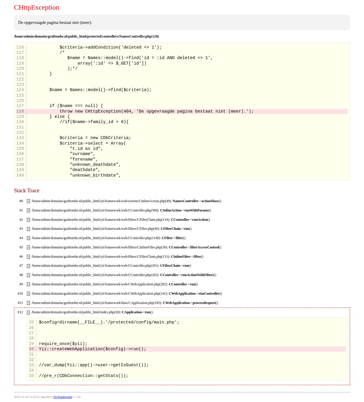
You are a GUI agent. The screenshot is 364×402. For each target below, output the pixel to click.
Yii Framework (62, 397)
